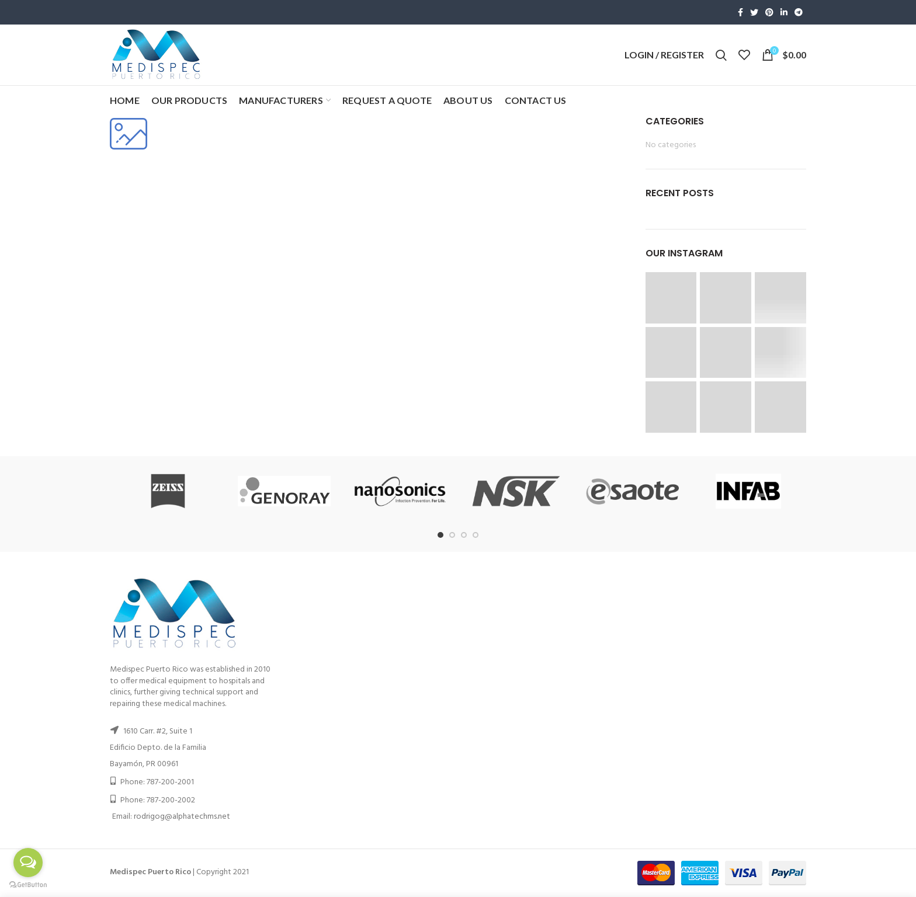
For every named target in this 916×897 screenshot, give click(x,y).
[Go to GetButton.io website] (28, 885)
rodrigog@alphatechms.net (182, 816)
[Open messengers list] (28, 862)
